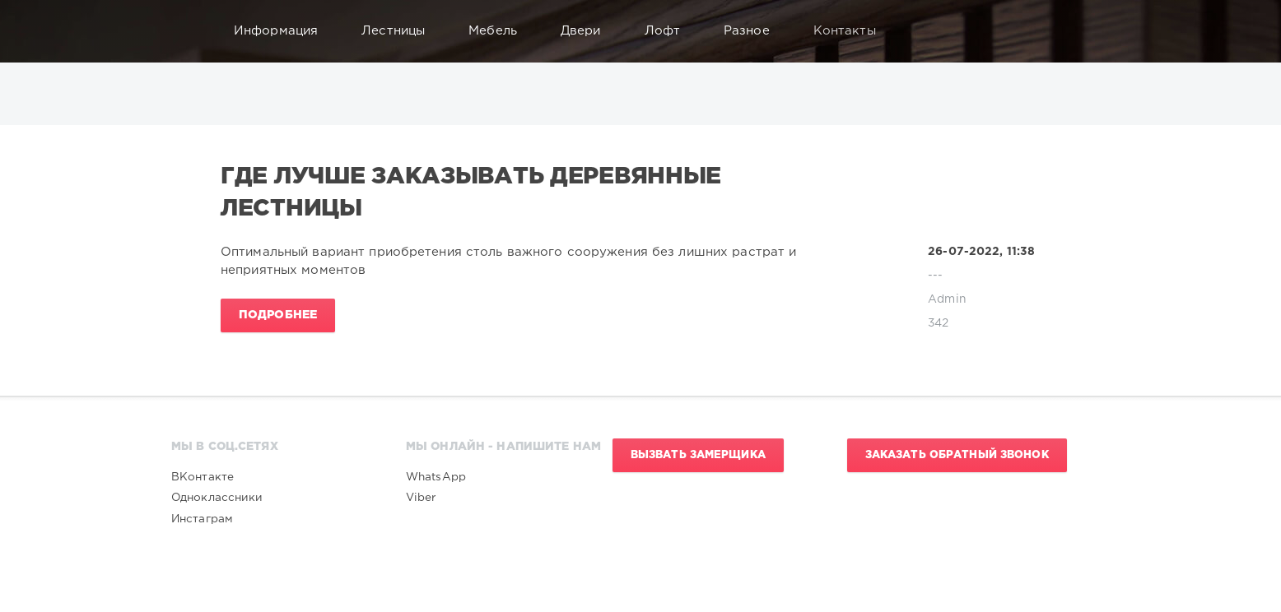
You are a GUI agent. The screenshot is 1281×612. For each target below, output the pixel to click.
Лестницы (400, 31)
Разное (754, 31)
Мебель (500, 31)
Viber (421, 498)
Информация (283, 31)
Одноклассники (217, 498)
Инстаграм (202, 519)
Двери (589, 31)
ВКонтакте (202, 477)
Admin (947, 299)
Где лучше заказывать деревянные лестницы (471, 192)
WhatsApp (436, 477)
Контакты (852, 31)
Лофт (670, 31)
